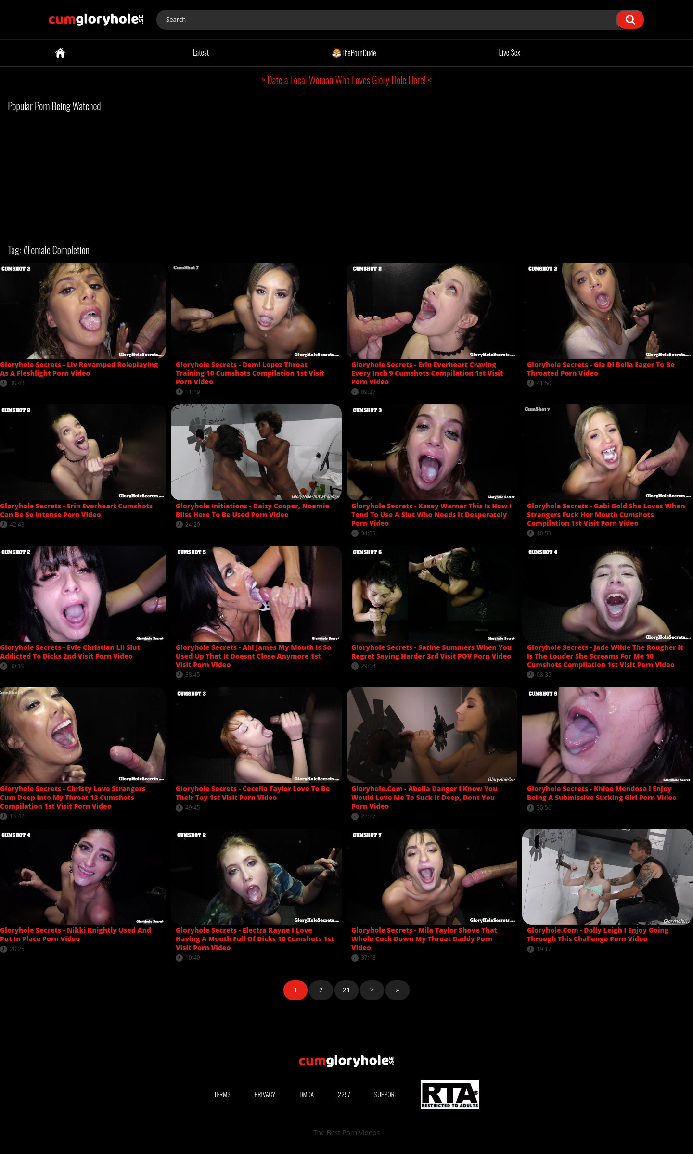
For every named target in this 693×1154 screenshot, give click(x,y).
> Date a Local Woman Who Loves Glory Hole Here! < (346, 80)
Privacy (265, 1094)
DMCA (306, 1094)
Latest (201, 52)
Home (60, 53)
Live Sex (510, 52)
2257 (344, 1094)
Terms (222, 1094)
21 (346, 989)
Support (386, 1094)
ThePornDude (354, 52)
